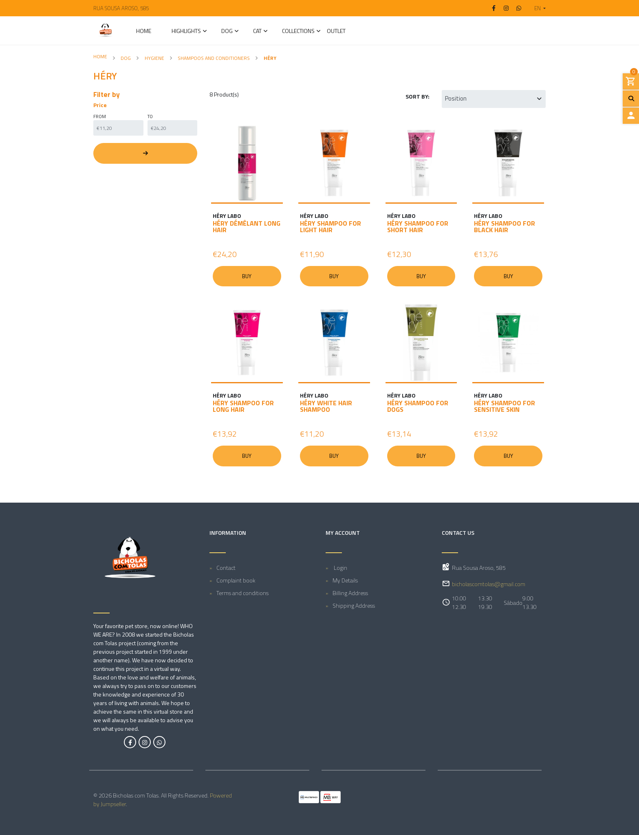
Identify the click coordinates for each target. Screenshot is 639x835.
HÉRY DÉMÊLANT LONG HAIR (246, 226)
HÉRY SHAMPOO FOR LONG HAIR (243, 406)
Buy (247, 276)
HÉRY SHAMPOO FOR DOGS (417, 406)
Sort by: (417, 96)
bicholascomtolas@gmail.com (488, 584)
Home (143, 31)
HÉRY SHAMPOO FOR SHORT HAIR (417, 226)
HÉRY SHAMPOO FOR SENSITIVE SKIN (504, 406)
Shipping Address (354, 606)
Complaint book (236, 580)
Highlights (186, 31)
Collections (298, 31)
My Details (345, 580)
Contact (226, 568)
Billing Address (350, 593)
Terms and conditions (242, 593)
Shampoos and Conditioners (214, 58)
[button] (537, 8)
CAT (257, 31)
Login (340, 568)
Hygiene (154, 58)
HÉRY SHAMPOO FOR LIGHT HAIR (330, 226)
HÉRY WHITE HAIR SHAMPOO (326, 406)
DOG (227, 31)
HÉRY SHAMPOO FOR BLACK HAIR (504, 226)
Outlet (336, 31)
